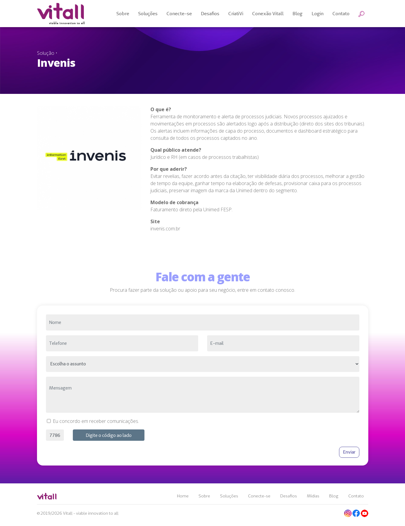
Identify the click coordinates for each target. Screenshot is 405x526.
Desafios (288, 496)
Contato (356, 496)
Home (183, 496)
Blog (333, 496)
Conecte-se (259, 496)
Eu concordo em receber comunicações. (96, 421)
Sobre (204, 496)
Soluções (229, 496)
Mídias (313, 496)
